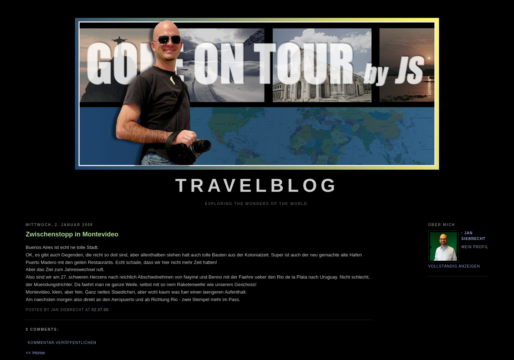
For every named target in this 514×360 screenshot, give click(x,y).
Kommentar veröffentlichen (62, 343)
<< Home (35, 352)
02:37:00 (100, 310)
